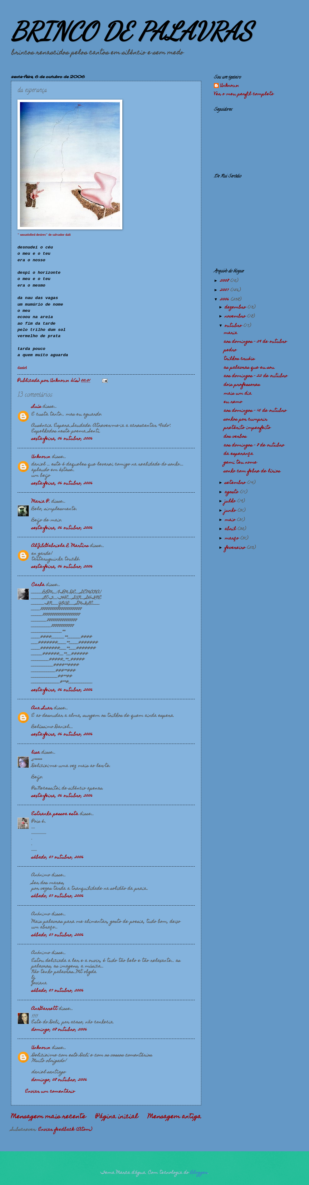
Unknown (41, 457)
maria (230, 333)
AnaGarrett (44, 1009)
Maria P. (41, 501)
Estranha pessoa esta (55, 814)
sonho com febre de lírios (252, 471)
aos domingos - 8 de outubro (254, 445)
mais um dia (238, 393)
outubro (234, 326)
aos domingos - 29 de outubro (255, 341)
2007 (225, 290)
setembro (236, 483)
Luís (36, 406)
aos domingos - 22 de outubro (255, 376)
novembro (236, 316)
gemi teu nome (240, 462)
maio (231, 520)
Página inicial (117, 1117)
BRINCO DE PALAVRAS (131, 31)
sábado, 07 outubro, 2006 (58, 857)
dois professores (242, 385)
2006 (225, 299)
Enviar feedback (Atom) (65, 1129)
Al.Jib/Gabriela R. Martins (60, 546)
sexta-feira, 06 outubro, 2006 (62, 439)
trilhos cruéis (239, 359)
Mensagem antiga (174, 1117)
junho (231, 510)
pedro (230, 350)
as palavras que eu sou (249, 367)
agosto (232, 492)
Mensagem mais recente (48, 1117)
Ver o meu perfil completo (244, 94)
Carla (38, 585)
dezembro (236, 307)
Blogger (199, 1172)
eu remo (233, 402)
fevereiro (236, 547)
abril (231, 529)
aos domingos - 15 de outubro (255, 410)
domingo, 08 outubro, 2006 (59, 1029)
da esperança (238, 454)
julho (231, 501)
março (232, 538)
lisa (36, 752)
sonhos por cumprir (245, 419)
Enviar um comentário (50, 1091)
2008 (225, 281)
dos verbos (235, 436)
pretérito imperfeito (247, 428)
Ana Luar (42, 708)
